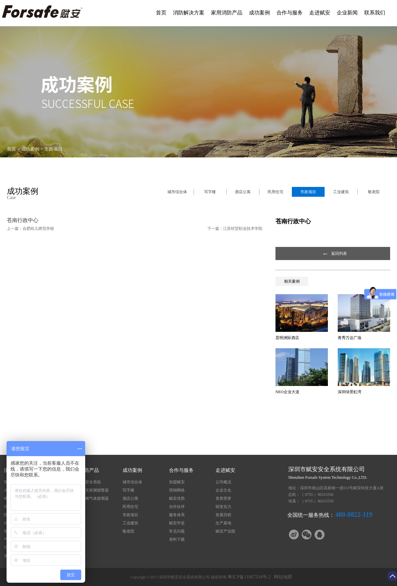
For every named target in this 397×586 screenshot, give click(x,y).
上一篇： (30, 228)
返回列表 (339, 253)
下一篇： (234, 228)
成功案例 (30, 149)
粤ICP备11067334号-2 (249, 577)
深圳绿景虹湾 (349, 392)
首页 (161, 12)
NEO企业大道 (287, 392)
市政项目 (53, 149)
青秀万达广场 (349, 337)
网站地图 (282, 577)
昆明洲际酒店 (287, 337)
